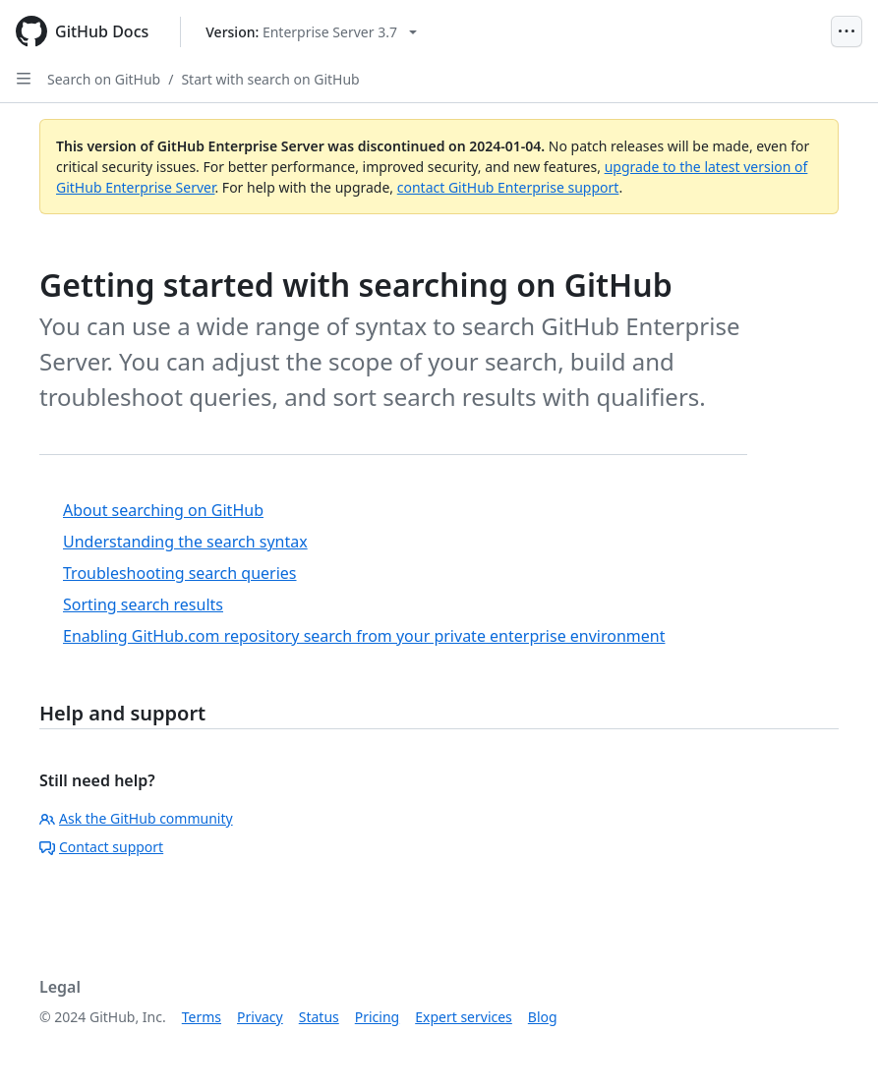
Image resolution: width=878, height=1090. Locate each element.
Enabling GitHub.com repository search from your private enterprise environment (364, 636)
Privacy (260, 1016)
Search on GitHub (103, 79)
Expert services (463, 1016)
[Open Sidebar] (23, 78)
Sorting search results (143, 604)
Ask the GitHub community (136, 818)
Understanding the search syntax (185, 541)
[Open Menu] (846, 31)
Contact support (101, 846)
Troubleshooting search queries (180, 573)
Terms (201, 1016)
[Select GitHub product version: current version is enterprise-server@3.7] (311, 32)
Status (319, 1016)
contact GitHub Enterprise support (508, 187)
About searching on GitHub (163, 510)
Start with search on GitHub (270, 79)
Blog (542, 1016)
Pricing (377, 1016)
